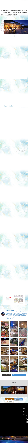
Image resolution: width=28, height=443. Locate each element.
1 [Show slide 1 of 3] (14, 36)
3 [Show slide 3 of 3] (18, 36)
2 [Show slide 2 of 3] (16, 36)
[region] (14, 117)
